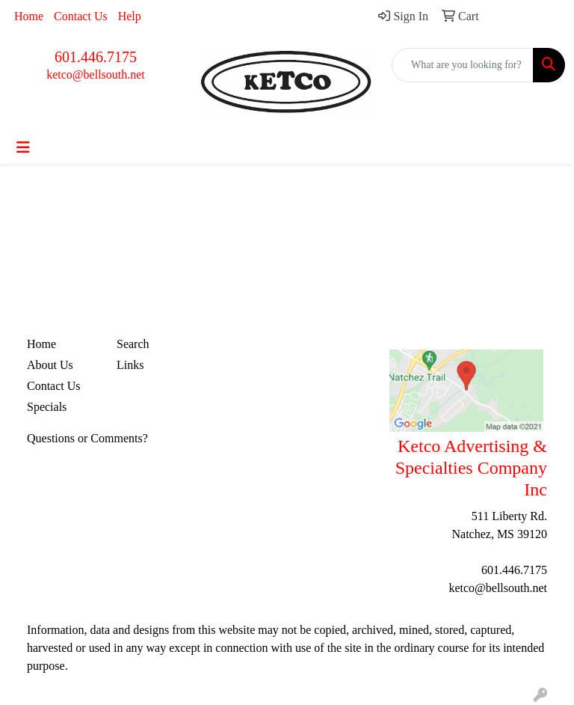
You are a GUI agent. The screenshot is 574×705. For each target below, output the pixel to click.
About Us (50, 364)
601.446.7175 (96, 57)
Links (130, 364)
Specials (47, 406)
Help (129, 16)
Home (28, 16)
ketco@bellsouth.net (95, 74)
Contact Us (81, 16)
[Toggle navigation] (23, 147)
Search (133, 344)
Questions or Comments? (87, 438)
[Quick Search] (463, 65)
